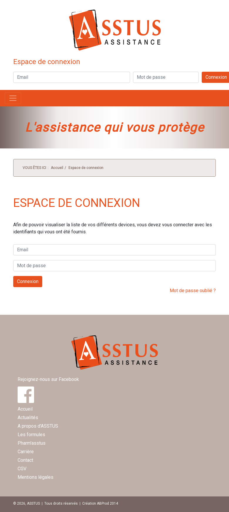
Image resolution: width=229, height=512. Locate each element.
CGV (22, 468)
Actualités (28, 417)
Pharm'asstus (32, 443)
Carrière (26, 451)
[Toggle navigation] (13, 98)
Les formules (31, 434)
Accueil (57, 168)
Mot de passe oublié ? (193, 290)
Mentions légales (35, 477)
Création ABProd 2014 (100, 503)
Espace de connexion (85, 168)
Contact (25, 460)
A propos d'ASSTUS (38, 426)
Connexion (27, 281)
